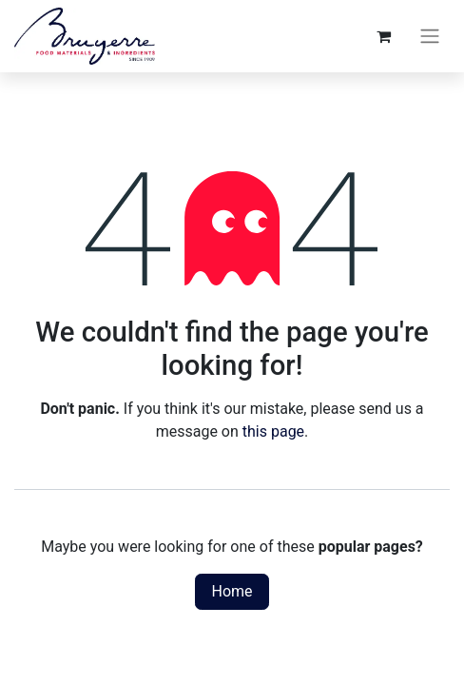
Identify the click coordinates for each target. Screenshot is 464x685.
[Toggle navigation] (430, 36)
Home (231, 591)
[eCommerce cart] (383, 36)
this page (273, 431)
